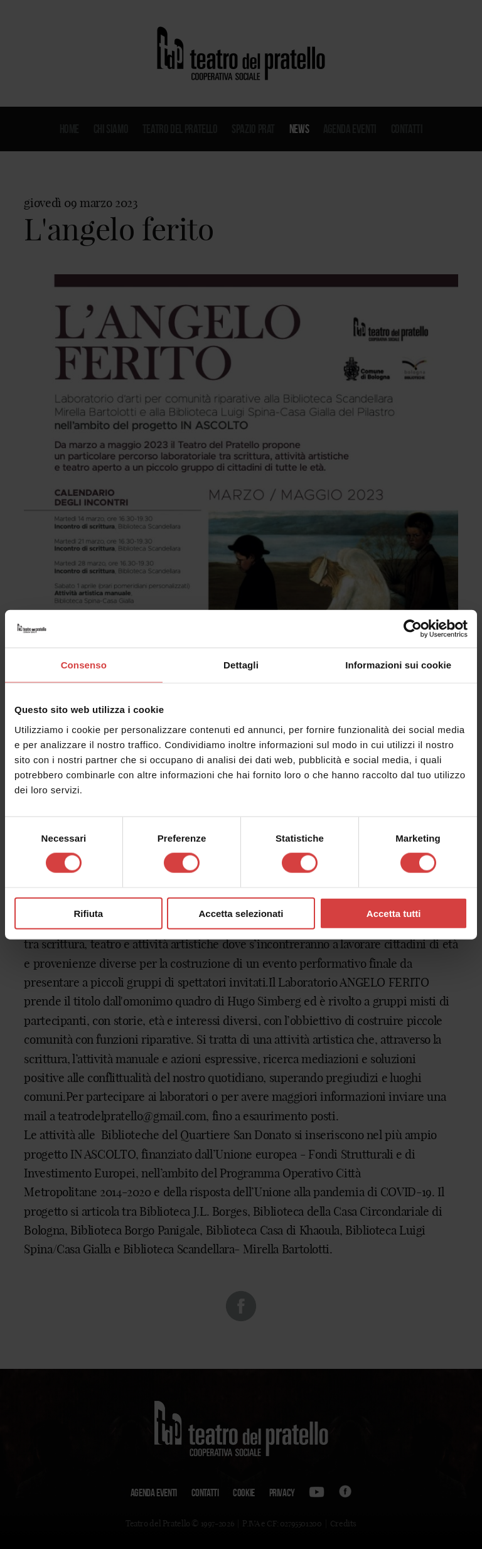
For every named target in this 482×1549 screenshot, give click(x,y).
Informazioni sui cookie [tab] (398, 665)
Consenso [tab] (84, 665)
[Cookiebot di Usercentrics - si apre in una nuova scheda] (413, 628)
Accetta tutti (394, 913)
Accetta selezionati (240, 913)
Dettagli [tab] (241, 665)
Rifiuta (88, 913)
